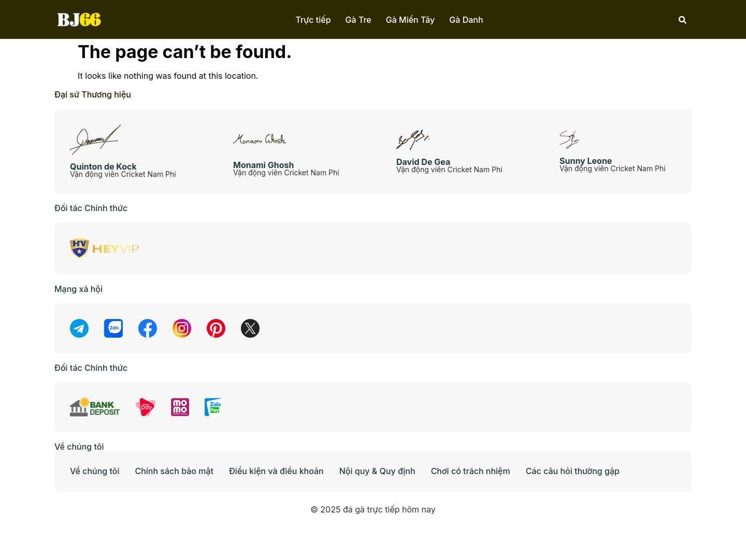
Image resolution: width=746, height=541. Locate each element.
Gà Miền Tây (410, 20)
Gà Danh (466, 20)
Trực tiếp (313, 20)
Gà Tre (358, 20)
